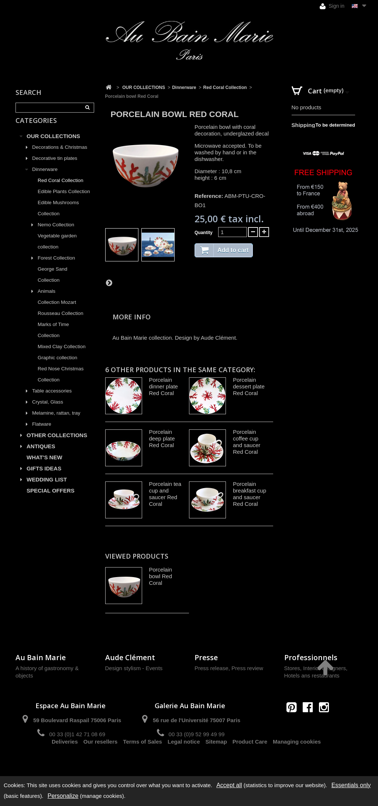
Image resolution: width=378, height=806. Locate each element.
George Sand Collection (52, 283)
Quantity (204, 232)
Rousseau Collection (60, 322)
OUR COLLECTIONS (53, 144)
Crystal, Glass (47, 410)
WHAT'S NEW (44, 466)
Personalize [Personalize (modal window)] (63, 796)
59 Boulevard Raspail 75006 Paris (77, 720)
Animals (46, 299)
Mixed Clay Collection (62, 355)
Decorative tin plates (54, 166)
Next (109, 282)
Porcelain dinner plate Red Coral (163, 386)
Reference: (209, 196)
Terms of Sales (142, 760)
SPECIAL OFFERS (51, 499)
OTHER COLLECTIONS (57, 443)
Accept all (229, 785)
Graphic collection (57, 366)
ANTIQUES (41, 455)
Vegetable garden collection (57, 249)
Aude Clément (130, 657)
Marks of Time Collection (53, 338)
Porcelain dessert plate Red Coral (249, 386)
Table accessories (52, 399)
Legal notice (184, 760)
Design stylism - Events (134, 668)
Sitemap (216, 760)
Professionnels (310, 657)
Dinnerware (45, 178)
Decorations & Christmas (59, 155)
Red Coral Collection (60, 189)
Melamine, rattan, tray (56, 421)
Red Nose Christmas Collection (61, 382)
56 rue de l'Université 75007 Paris (196, 720)
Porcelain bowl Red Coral (160, 576)
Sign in (332, 6)
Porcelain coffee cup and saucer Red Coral (246, 442)
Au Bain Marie (41, 657)
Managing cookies (297, 760)
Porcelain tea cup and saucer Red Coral (165, 494)
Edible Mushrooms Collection (58, 216)
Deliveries (65, 760)
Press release (211, 668)
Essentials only (351, 785)
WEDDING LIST (47, 488)
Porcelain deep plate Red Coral (162, 438)
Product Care (250, 760)
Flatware (41, 432)
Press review (247, 668)
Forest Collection (56, 266)
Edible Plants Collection (64, 200)
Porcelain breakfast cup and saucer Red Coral (249, 494)
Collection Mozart (57, 310)
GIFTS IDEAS (44, 477)
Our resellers (100, 760)
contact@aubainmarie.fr (309, 723)
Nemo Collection (56, 233)
